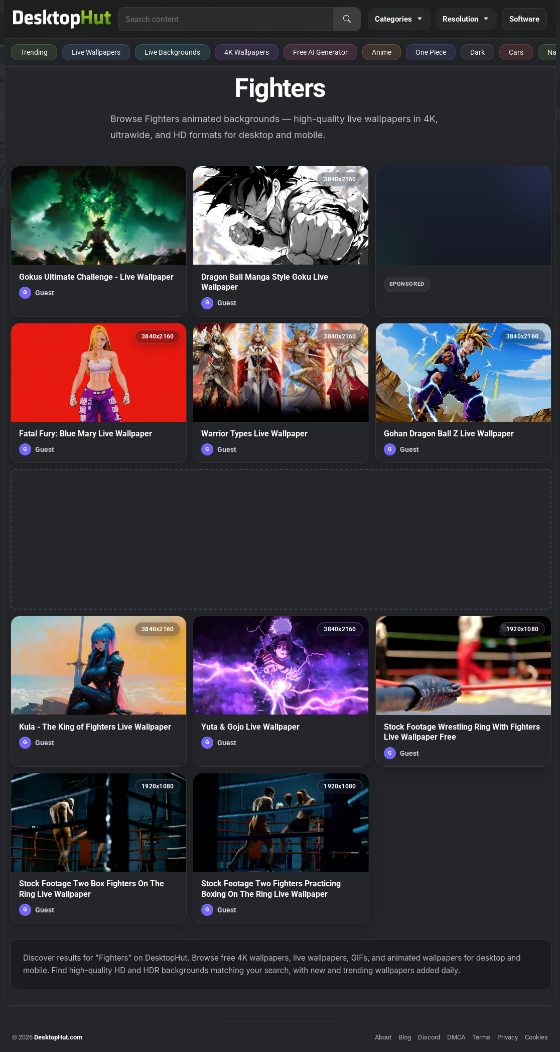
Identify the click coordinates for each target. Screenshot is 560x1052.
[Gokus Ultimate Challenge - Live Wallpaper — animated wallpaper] (98, 241)
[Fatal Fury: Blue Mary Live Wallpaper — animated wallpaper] (98, 393)
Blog (404, 1037)
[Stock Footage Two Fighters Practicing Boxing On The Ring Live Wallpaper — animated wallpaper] (280, 848)
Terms (481, 1037)
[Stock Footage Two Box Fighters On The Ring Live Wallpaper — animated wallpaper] (98, 848)
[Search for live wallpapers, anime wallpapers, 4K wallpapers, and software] (225, 19)
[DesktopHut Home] (62, 19)
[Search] (346, 19)
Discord (429, 1037)
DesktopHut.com (58, 1037)
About (383, 1037)
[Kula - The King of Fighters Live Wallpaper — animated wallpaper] (98, 691)
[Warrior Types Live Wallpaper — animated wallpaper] (280, 393)
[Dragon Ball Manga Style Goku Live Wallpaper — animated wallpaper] (280, 241)
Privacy (507, 1037)
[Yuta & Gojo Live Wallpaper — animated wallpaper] (280, 691)
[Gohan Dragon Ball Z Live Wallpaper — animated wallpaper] (463, 393)
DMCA (456, 1037)
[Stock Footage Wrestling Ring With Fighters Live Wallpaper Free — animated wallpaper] (463, 691)
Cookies (536, 1037)
